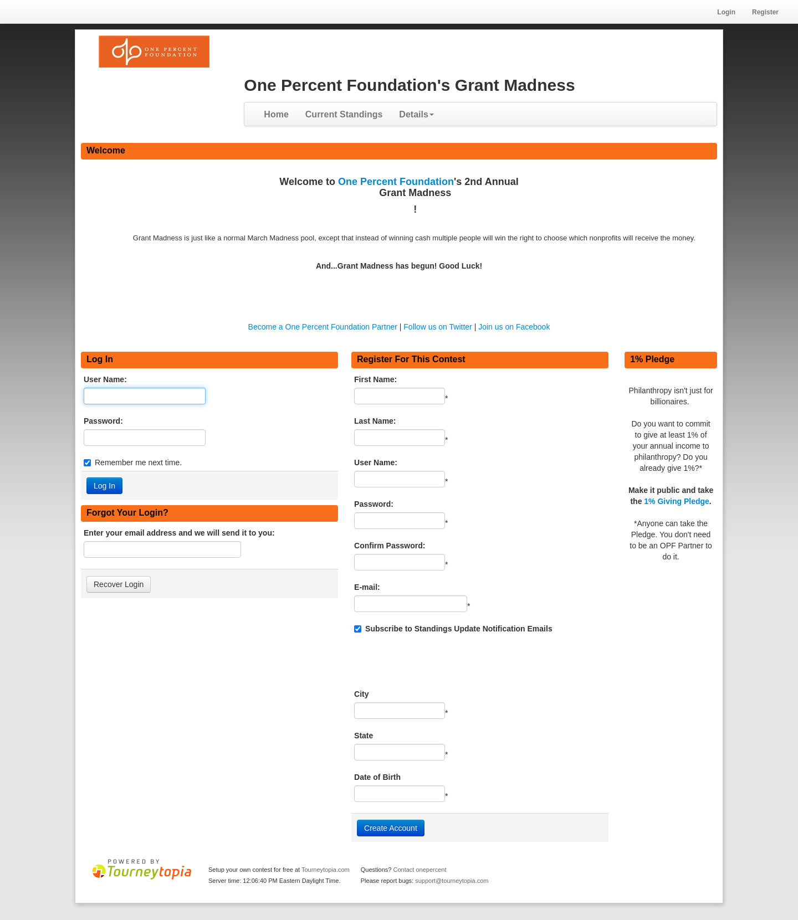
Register (765, 12)
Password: (103, 421)
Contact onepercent (419, 869)
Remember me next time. (138, 462)
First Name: (375, 379)
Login (726, 12)
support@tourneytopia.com (451, 880)
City (361, 694)
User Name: (105, 379)
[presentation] (438, 661)
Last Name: (375, 421)
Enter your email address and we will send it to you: (179, 532)
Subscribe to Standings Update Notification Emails (453, 628)
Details (416, 114)
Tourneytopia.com (325, 869)
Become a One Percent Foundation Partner (322, 326)
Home (276, 114)
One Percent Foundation (396, 181)
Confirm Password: (389, 545)
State (363, 735)
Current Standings (344, 114)
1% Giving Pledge (676, 501)
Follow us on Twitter (437, 326)
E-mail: (367, 587)
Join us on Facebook (514, 326)
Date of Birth (377, 777)
